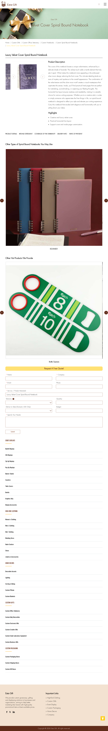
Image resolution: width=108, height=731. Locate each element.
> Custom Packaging (53, 708)
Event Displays (10, 440)
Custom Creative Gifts (11, 630)
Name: (9, 375)
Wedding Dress (9, 538)
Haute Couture (9, 544)
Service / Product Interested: (16, 391)
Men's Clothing (9, 526)
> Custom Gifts (51, 701)
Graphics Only (9, 499)
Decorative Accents (10, 571)
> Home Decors (51, 711)
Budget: (58, 407)
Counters (8, 480)
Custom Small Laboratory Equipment (16, 636)
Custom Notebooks (47, 43)
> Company (50, 715)
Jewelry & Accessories (11, 557)
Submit (13, 432)
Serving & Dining (10, 584)
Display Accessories (11, 505)
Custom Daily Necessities (12, 617)
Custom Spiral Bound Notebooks (67, 43)
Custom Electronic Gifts (12, 623)
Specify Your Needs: (13, 415)
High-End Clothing (11, 511)
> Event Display (51, 704)
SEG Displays (9, 455)
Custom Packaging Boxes (12, 657)
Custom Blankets (10, 596)
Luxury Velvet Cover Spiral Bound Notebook (21, 46)
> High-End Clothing (53, 698)
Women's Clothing (10, 519)
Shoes (7, 551)
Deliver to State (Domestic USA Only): (18, 407)
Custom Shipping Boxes (12, 663)
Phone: (58, 383)
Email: (8, 383)
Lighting (7, 578)
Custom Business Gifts (11, 642)
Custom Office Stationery (30, 43)
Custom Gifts (16, 43)
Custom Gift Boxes (10, 669)
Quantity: (59, 399)
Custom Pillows (9, 590)
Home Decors (9, 563)
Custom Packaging (11, 648)
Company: (60, 375)
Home (7, 43)
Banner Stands (9, 474)
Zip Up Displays (9, 461)
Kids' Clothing (9, 532)
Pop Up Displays (10, 468)
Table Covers (9, 486)
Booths (7, 492)
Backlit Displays (9, 449)
